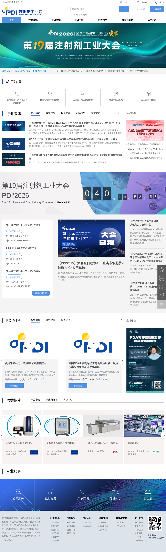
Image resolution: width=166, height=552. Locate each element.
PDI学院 (79, 20)
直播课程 (71, 526)
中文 (159, 2)
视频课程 (71, 522)
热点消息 (55, 522)
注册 (125, 2)
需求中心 (103, 529)
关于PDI (152, 20)
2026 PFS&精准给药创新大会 (21, 248)
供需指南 (102, 20)
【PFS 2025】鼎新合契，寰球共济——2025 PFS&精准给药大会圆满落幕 (147, 286)
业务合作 (139, 526)
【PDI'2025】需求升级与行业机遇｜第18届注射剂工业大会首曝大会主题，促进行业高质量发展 (146, 257)
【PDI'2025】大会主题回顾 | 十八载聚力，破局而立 (146, 223)
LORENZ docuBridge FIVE (20, 443)
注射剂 (84, 14)
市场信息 (55, 533)
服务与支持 (127, 20)
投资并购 (55, 529)
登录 (121, 2)
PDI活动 (74, 14)
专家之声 (55, 537)
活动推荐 (55, 540)
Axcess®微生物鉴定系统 (59, 443)
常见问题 (121, 526)
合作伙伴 (139, 537)
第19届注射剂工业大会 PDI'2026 (23, 225)
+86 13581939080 (156, 538)
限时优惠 (14, 386)
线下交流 (71, 533)
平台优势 (139, 529)
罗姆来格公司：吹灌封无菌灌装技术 (25, 363)
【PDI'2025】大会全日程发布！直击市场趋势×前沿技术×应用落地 (91, 265)
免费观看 (78, 386)
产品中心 (103, 522)
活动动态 (87, 526)
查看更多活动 (41, 293)
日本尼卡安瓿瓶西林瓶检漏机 (143, 443)
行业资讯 (33, 20)
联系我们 (139, 540)
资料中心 (71, 529)
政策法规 (55, 526)
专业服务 (139, 533)
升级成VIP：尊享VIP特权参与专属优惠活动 (24, 71)
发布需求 (157, 9)
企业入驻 (141, 9)
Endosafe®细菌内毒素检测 (101, 443)
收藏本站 (142, 2)
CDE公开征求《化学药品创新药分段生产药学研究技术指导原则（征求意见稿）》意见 (73, 139)
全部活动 (87, 522)
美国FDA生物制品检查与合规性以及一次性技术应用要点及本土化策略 (93, 365)
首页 (11, 20)
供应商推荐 (103, 526)
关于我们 (139, 522)
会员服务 (121, 522)
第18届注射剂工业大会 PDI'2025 (23, 271)
